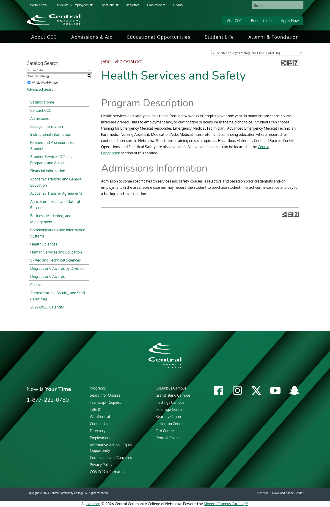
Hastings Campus (170, 402)
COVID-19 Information (108, 471)
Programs (98, 388)
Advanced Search (41, 89)
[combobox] (257, 52)
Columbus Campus (171, 388)
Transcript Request (105, 402)
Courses (36, 284)
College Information (46, 126)
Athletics (132, 5)
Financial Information (47, 171)
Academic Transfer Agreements (56, 193)
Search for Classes (105, 395)
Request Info (261, 20)
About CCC (44, 37)
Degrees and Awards (47, 276)
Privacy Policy (101, 464)
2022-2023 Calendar (47, 307)
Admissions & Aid (92, 37)
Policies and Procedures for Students (52, 145)
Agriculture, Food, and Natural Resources (55, 204)
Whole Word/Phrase (45, 82)
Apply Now (290, 20)
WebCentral (39, 5)
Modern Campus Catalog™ (226, 504)
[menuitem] (44, 36)
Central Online (168, 438)
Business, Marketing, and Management (50, 218)
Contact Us (99, 423)
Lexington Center (170, 423)
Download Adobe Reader (287, 493)
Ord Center (165, 430)
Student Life (219, 37)
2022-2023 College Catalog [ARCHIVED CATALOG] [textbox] (246, 53)
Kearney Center (169, 416)
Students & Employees (72, 5)
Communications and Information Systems (57, 233)
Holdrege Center (169, 409)
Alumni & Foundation (273, 37)
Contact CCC (40, 110)
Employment (156, 5)
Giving (178, 5)
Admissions (39, 118)
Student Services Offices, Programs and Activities (51, 159)
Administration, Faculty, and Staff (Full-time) (57, 296)
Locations (107, 5)
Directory (97, 430)
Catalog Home (42, 102)
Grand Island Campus (173, 395)
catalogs (93, 504)
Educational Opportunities (158, 37)
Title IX (95, 409)
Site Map (262, 493)
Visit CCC (234, 20)
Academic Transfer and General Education (56, 182)
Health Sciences (43, 244)
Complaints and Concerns (111, 457)
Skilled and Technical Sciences (55, 260)
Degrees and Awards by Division (57, 268)
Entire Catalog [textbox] (37, 70)
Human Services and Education (56, 252)
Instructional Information (50, 134)
